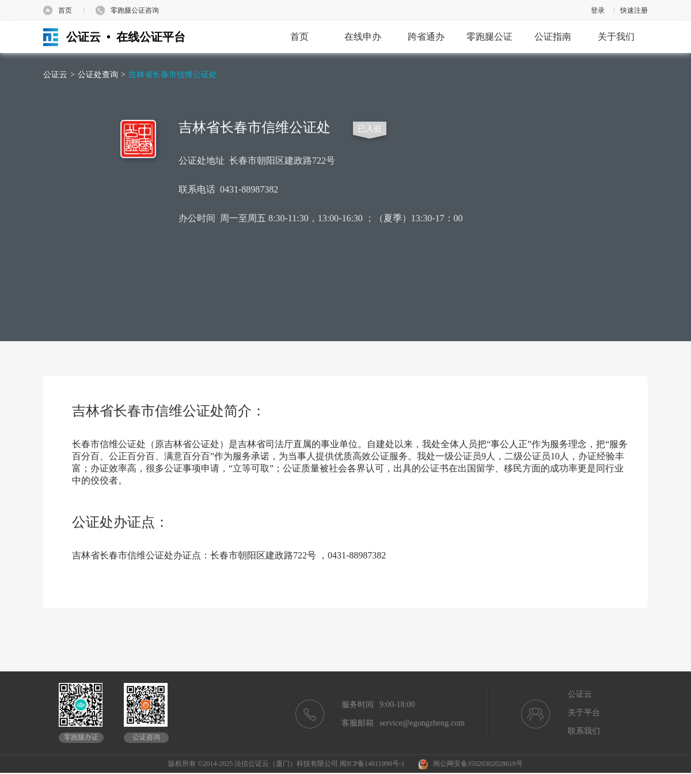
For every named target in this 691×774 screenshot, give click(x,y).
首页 (65, 10)
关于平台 (584, 712)
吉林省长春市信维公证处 (172, 74)
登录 (598, 10)
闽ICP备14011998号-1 (372, 764)
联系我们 (584, 731)
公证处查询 (98, 74)
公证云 (55, 74)
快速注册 (634, 10)
